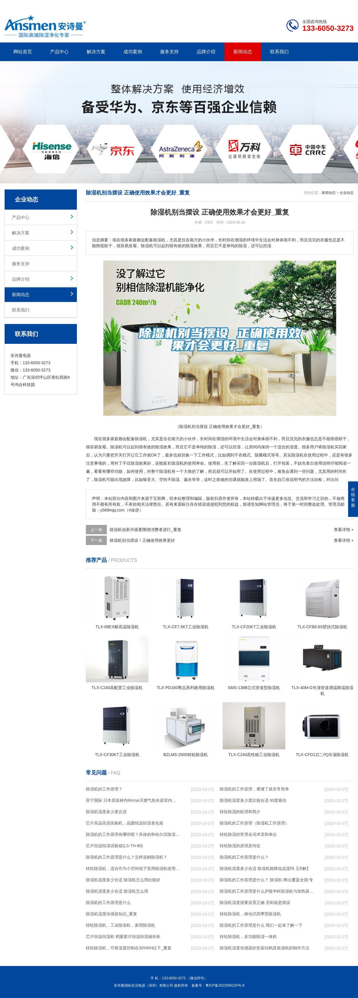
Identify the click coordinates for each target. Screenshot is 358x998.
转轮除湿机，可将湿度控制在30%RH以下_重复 (128, 948)
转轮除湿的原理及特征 (240, 845)
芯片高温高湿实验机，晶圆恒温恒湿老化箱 (124, 823)
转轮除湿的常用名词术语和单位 (248, 834)
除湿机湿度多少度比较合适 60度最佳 (253, 800)
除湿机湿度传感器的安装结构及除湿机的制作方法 (264, 948)
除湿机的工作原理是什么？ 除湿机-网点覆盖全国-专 (266, 879)
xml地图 (346, 4)
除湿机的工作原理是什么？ (244, 857)
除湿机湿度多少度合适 (106, 811)
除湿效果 (163, 447)
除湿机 (141, 438)
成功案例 (132, 51)
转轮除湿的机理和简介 (240, 811)
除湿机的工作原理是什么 (108, 902)
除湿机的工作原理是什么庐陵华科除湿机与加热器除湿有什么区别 (266, 891)
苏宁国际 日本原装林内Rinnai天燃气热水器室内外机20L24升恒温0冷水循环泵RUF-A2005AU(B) (133, 800)
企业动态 (347, 193)
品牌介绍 (206, 51)
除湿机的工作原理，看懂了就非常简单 (254, 789)
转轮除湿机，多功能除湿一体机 (248, 936)
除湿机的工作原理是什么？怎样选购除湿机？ (126, 857)
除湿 (114, 447)
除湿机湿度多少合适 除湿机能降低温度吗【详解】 (265, 868)
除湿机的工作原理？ (104, 789)
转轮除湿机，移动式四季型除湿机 (250, 914)
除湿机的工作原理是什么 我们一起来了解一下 (261, 925)
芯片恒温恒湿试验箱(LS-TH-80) (114, 845)
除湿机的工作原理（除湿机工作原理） (254, 823)
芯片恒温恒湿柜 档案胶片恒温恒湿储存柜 (123, 936)
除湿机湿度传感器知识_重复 (111, 914)
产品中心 (59, 51)
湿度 (294, 447)
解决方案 (96, 51)
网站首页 (22, 51)
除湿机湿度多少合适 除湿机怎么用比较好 (123, 879)
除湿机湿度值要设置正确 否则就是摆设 (255, 902)
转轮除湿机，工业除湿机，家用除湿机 (120, 925)
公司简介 (266, 4)
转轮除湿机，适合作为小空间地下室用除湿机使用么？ (133, 868)
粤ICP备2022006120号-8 (224, 985)
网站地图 (320, 4)
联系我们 (279, 51)
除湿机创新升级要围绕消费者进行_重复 (145, 529)
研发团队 (293, 4)
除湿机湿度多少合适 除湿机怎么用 (117, 891)
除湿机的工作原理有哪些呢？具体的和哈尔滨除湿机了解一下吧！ (133, 834)
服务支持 (169, 51)
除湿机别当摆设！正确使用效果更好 (142, 540)
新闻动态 (242, 51)
